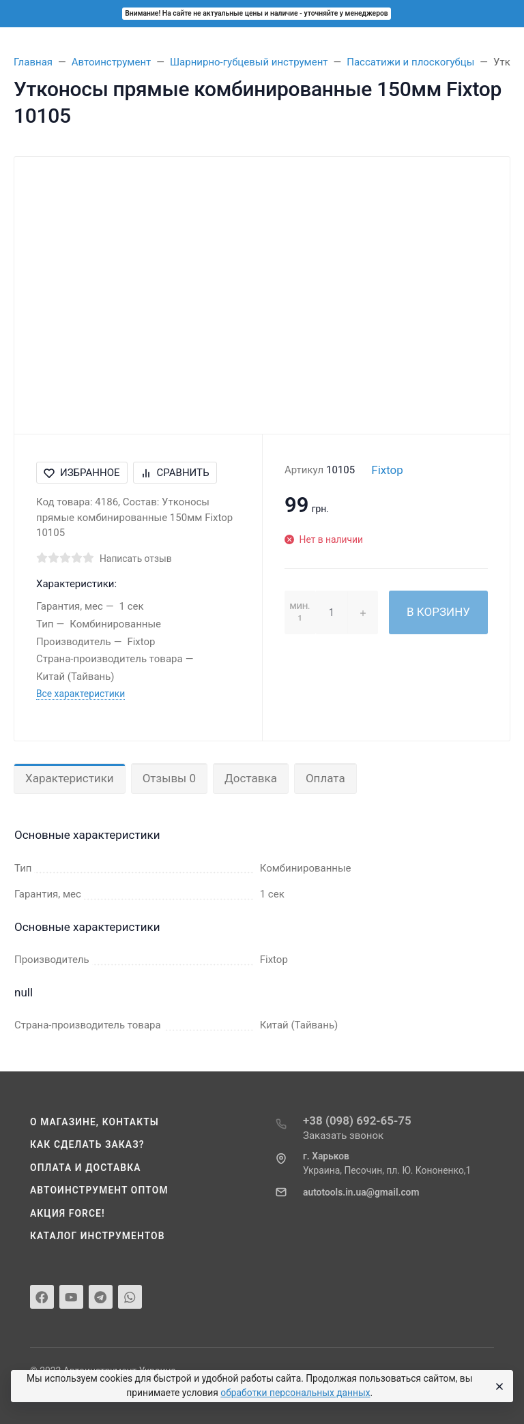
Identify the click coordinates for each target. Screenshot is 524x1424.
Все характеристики (80, 693)
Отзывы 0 (169, 778)
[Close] (497, 1386)
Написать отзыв (136, 558)
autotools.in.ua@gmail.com (361, 1192)
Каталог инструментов (97, 1235)
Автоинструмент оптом (99, 1190)
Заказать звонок (343, 1135)
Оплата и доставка (85, 1167)
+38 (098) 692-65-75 (357, 1120)
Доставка (250, 778)
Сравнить (175, 472)
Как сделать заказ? (87, 1144)
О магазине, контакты (94, 1121)
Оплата (325, 778)
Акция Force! (67, 1213)
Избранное (82, 472)
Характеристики (69, 778)
